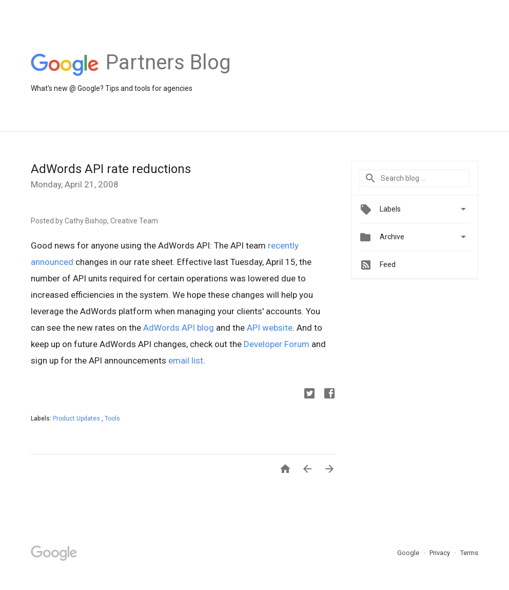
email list (185, 360)
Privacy (440, 553)
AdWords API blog (178, 327)
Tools (112, 418)
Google (409, 553)
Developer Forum (276, 344)
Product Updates (77, 418)
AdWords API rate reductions (111, 169)
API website (269, 327)
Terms (469, 553)
